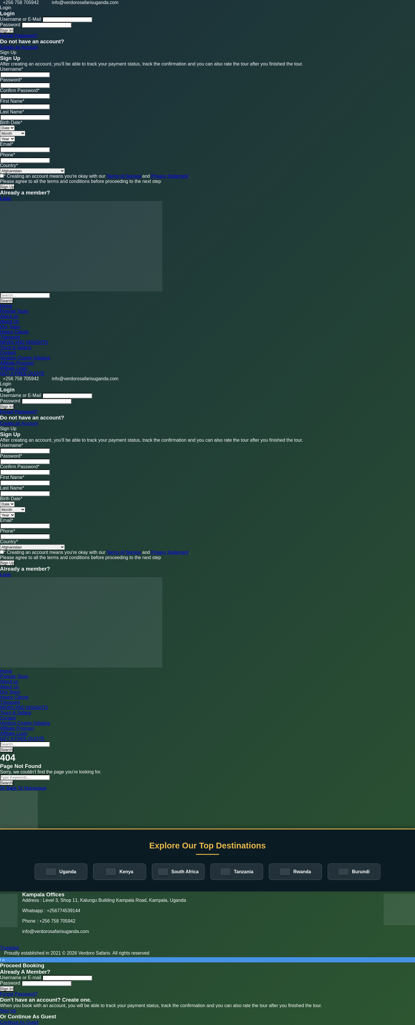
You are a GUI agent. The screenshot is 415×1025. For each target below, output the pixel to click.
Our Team (10, 326)
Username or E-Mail (20, 19)
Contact (8, 352)
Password (10, 24)
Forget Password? (18, 35)
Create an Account (19, 47)
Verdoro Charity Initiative (25, 357)
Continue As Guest (19, 1022)
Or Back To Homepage (23, 788)
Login (5, 198)
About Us (9, 321)
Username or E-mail (20, 977)
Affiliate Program (17, 363)
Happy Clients (14, 331)
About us (9, 316)
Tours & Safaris (15, 347)
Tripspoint (10, 337)
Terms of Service (124, 176)
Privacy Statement (169, 176)
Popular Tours (14, 311)
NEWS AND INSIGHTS (24, 342)
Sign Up (8, 1010)
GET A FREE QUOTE (22, 373)
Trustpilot (9, 947)
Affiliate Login (14, 368)
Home (6, 305)
